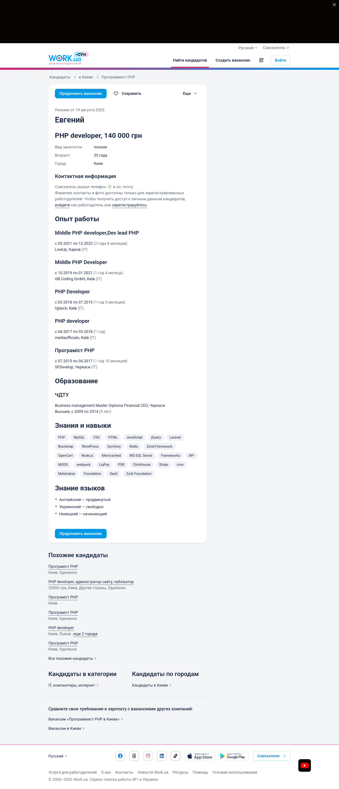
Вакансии (67, 728)
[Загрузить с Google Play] (233, 756)
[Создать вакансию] (232, 60)
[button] (261, 60)
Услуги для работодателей (72, 772)
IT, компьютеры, (74, 685)
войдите (62, 205)
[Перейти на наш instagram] (148, 756)
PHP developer (61, 627)
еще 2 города (85, 634)
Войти (280, 60)
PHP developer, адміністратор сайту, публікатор (91, 581)
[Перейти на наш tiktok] (175, 756)
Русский (58, 756)
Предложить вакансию (80, 93)
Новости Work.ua (153, 772)
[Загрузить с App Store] (200, 756)
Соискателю (277, 48)
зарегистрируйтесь (129, 205)
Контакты (124, 772)
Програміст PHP (63, 566)
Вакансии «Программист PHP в (86, 719)
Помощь (200, 772)
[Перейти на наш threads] (134, 756)
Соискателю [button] (272, 756)
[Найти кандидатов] (190, 60)
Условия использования (234, 772)
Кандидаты (152, 685)
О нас (106, 772)
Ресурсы (180, 772)
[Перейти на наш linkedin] (161, 756)
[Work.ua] (64, 60)
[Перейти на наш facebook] (120, 756)
